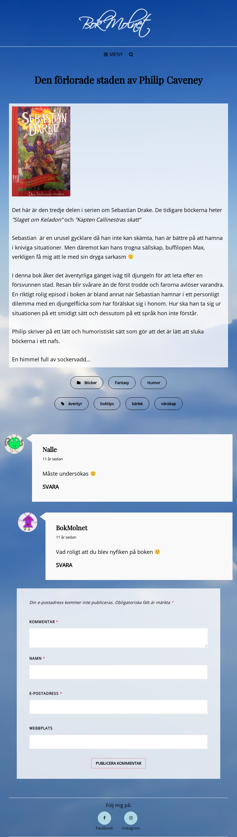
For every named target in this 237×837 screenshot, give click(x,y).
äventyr (75, 403)
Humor (153, 382)
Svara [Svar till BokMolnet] (64, 565)
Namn (37, 658)
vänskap (168, 403)
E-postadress (45, 693)
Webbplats (41, 728)
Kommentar (43, 621)
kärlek (137, 403)
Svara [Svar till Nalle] (50, 486)
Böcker (90, 382)
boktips (107, 403)
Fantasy (122, 382)
